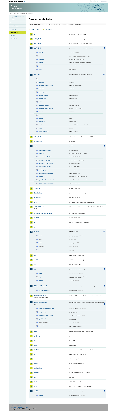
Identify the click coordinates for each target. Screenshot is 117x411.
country (41, 395)
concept (41, 235)
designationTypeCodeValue (46, 163)
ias (35, 264)
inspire (36, 331)
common (37, 188)
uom (35, 382)
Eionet (17, 13)
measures (41, 88)
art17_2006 (37, 48)
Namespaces (14, 38)
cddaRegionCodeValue (45, 150)
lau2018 (36, 350)
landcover (37, 336)
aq (35, 34)
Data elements (15, 26)
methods (41, 62)
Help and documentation (17, 16)
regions (41, 176)
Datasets (13, 20)
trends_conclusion (44, 131)
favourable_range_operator (46, 85)
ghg (35, 255)
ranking (41, 118)
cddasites (41, 153)
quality (40, 115)
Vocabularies (14, 32)
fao (35, 222)
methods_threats (43, 95)
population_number (44, 105)
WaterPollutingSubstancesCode (47, 326)
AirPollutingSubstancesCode (46, 308)
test (35, 377)
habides (36, 260)
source (40, 242)
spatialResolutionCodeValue (46, 183)
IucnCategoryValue (44, 170)
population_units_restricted (46, 108)
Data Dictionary (23, 13)
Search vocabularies (35, 29)
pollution (41, 102)
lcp (35, 354)
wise (35, 386)
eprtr (35, 202)
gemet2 (36, 231)
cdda (35, 146)
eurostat (36, 217)
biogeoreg (41, 82)
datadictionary (38, 193)
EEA (17, 1)
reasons (41, 66)
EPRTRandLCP (39, 207)
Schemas (13, 29)
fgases (36, 227)
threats (40, 125)
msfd (35, 359)
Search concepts (48, 29)
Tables (12, 23)
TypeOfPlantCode (43, 319)
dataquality (37, 197)
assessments (42, 79)
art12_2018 (37, 43)
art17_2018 (37, 137)
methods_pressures (44, 92)
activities (41, 52)
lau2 (35, 345)
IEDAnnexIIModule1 (40, 286)
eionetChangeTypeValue (45, 166)
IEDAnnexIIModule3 (40, 296)
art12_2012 (37, 39)
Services (13, 35)
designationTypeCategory (45, 160)
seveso (36, 372)
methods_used (42, 98)
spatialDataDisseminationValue (47, 180)
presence (41, 111)
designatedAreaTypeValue (45, 156)
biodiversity (38, 141)
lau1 (35, 340)
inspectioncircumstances (45, 277)
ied (35, 269)
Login (92, 1)
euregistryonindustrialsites (43, 213)
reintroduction (42, 121)
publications (38, 368)
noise (36, 363)
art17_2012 (37, 74)
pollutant (41, 280)
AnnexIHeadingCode (44, 290)
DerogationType (43, 312)
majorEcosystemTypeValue (46, 173)
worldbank (37, 391)
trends (40, 69)
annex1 (40, 273)
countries (41, 59)
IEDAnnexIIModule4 (40, 302)
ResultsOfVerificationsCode (46, 315)
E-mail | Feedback (16, 405)
